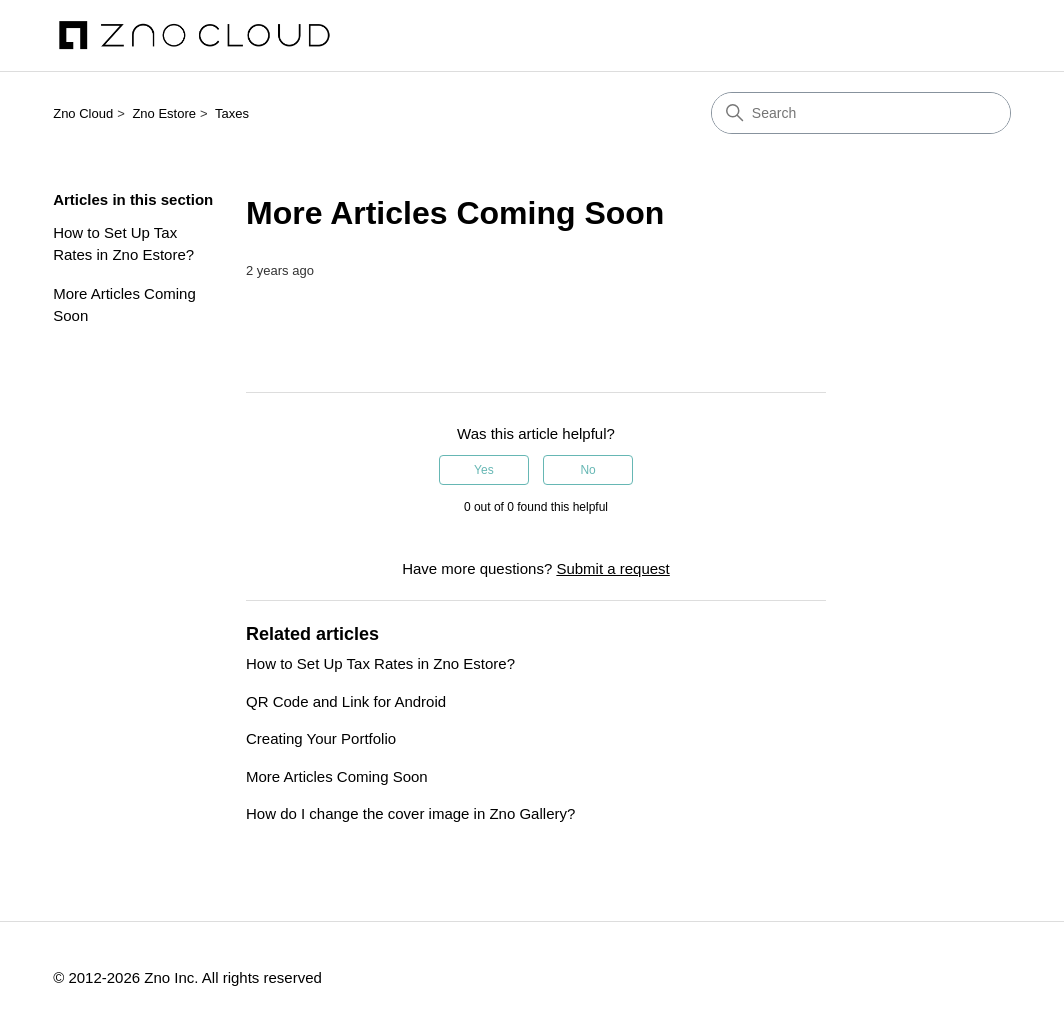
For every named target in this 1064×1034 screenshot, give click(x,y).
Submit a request (612, 568)
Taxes (232, 113)
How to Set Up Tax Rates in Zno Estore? (123, 244)
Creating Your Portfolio (321, 738)
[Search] (861, 113)
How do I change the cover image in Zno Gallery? (410, 813)
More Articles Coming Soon (124, 305)
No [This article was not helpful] (587, 470)
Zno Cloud (83, 113)
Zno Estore (164, 113)
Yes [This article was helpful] (484, 470)
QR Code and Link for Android (346, 701)
